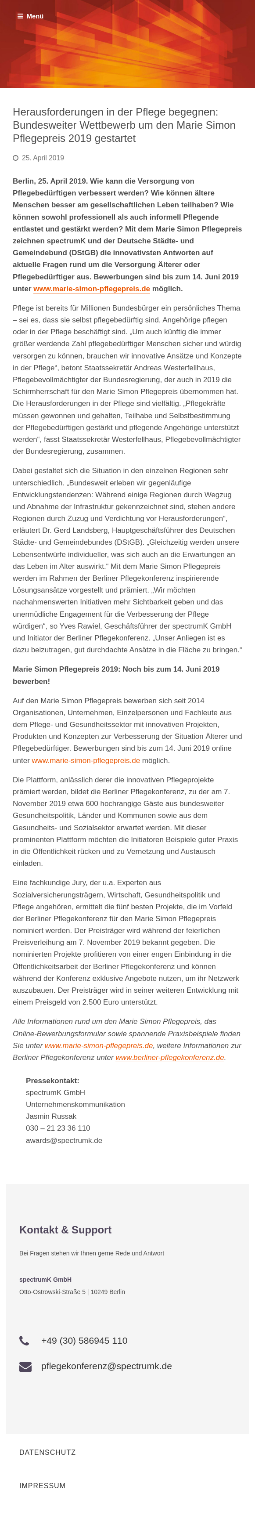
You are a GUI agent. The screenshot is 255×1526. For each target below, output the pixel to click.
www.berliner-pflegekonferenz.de (169, 1057)
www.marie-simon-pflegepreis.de (91, 289)
